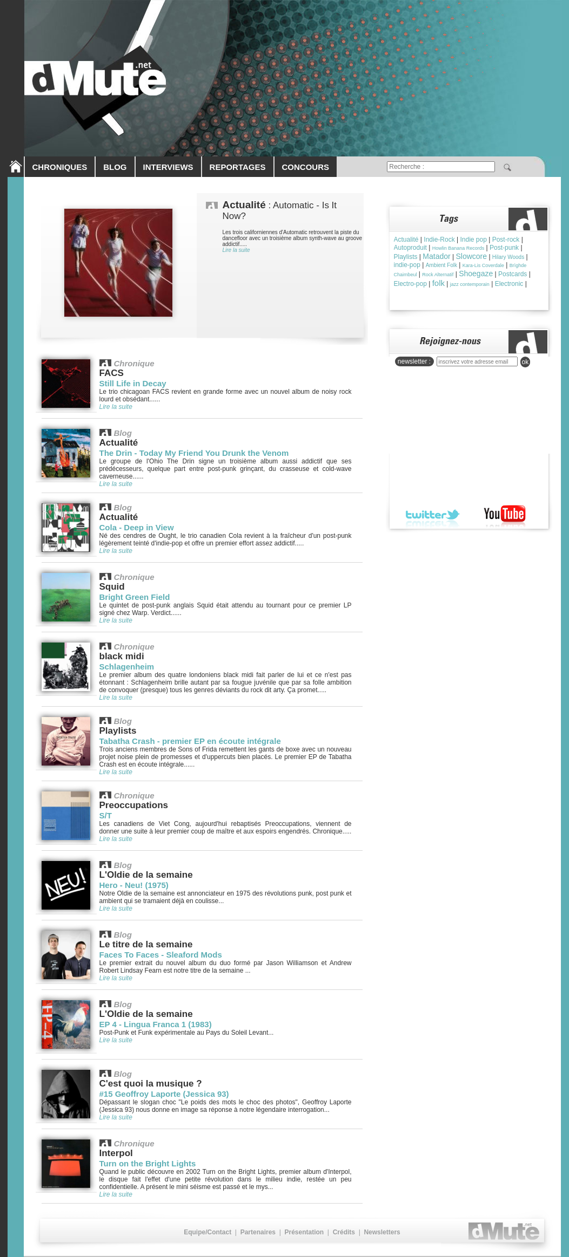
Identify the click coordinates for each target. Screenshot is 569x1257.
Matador (436, 256)
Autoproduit (410, 247)
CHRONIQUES (60, 167)
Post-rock (506, 239)
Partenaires (258, 1232)
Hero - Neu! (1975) (134, 885)
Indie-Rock (439, 239)
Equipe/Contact (207, 1232)
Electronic (509, 284)
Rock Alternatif (437, 274)
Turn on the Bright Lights (147, 1163)
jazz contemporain (470, 284)
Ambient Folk (441, 265)
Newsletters (382, 1232)
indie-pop (407, 265)
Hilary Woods (508, 257)
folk (438, 283)
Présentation (304, 1232)
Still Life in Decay (132, 383)
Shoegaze (476, 273)
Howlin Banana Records (458, 248)
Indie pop (473, 239)
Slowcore (471, 256)
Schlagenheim (127, 666)
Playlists (406, 257)
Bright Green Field (134, 597)
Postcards (512, 274)
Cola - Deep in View (136, 527)
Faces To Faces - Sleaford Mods (160, 954)
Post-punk (504, 247)
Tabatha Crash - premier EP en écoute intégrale (190, 741)
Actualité (406, 239)
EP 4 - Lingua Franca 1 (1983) (155, 1024)
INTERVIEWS (168, 167)
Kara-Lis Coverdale (483, 265)
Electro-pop (410, 284)
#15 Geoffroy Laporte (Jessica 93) (164, 1093)
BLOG (114, 167)
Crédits (344, 1232)
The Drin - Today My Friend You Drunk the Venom (194, 452)
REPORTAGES (238, 167)
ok (525, 362)
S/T (105, 815)
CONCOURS (306, 167)
